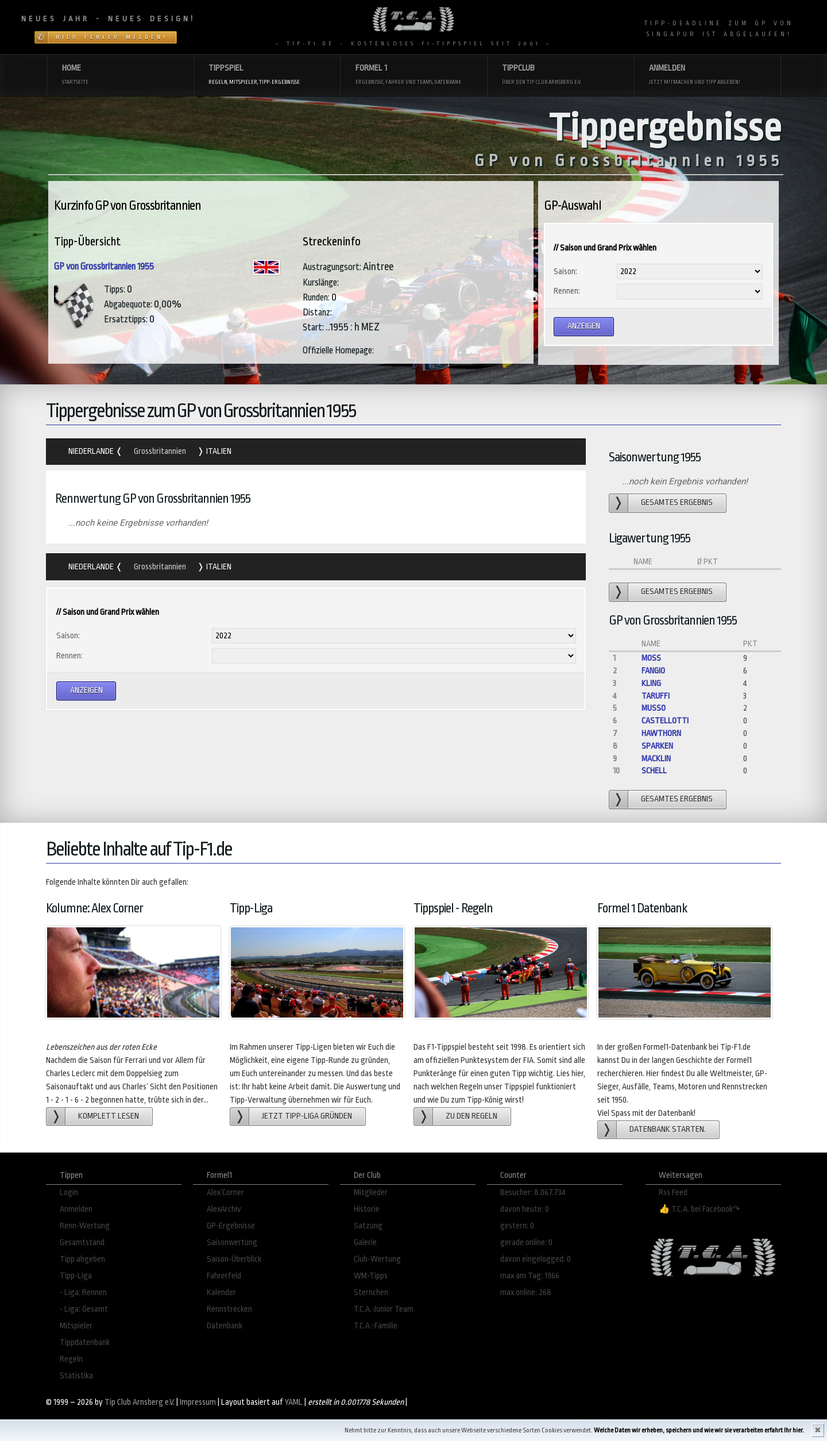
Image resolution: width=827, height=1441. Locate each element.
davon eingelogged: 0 (535, 1259)
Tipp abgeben (82, 1259)
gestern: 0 (517, 1226)
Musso (653, 708)
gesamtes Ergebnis (677, 502)
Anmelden (76, 1209)
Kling (651, 683)
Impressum (198, 1402)
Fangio (653, 671)
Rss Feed (673, 1192)
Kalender (221, 1292)
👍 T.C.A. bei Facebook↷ (699, 1209)
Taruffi (655, 696)
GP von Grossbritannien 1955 (104, 266)
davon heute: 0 (524, 1209)
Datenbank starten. (667, 1129)
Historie (367, 1209)
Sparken (657, 746)
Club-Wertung (377, 1259)
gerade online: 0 (526, 1242)
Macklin (656, 759)
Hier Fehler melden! (112, 37)
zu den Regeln (471, 1116)
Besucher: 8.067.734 (533, 1192)
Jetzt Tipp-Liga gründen (307, 1116)
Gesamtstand (82, 1242)
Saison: (565, 271)
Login (69, 1192)
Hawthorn (661, 733)
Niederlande (91, 451)
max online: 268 (525, 1292)
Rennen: (567, 291)
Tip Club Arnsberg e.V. (140, 1402)
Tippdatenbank (85, 1342)
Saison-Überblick (234, 1259)
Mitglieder (371, 1192)
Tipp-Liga (76, 1276)
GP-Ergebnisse (231, 1226)
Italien (217, 451)
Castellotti (665, 721)
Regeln (71, 1359)
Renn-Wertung (85, 1226)
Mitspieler (76, 1326)
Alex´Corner (225, 1192)
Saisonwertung (232, 1242)
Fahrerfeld (224, 1276)
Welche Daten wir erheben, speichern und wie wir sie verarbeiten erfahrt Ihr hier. (699, 1430)
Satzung (368, 1226)
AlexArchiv (224, 1209)
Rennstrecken (229, 1309)
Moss (651, 658)
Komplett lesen (108, 1116)
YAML (294, 1402)
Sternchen (371, 1292)
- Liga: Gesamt (84, 1309)
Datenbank (224, 1326)
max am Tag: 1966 (529, 1276)
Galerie (365, 1242)
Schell (654, 771)
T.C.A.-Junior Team (383, 1309)
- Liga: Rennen (83, 1292)
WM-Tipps (371, 1276)
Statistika (76, 1376)
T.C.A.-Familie (375, 1326)
